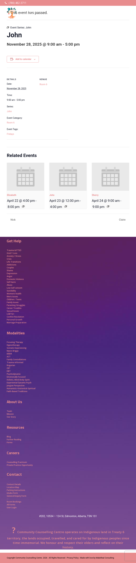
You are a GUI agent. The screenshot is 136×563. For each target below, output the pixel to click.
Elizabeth (11, 195)
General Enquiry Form (16, 496)
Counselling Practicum (17, 462)
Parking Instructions (16, 490)
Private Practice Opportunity (20, 465)
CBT (8, 368)
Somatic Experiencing (16, 348)
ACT (8, 356)
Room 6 (10, 122)
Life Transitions (14, 261)
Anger (9, 276)
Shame (10, 270)
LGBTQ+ (10, 314)
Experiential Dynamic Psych (19, 382)
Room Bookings (14, 501)
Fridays (10, 134)
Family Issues (13, 302)
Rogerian (11, 365)
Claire (122, 219)
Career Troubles (14, 308)
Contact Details (14, 484)
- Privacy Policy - (73, 558)
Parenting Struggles (16, 305)
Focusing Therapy (15, 342)
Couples (10, 267)
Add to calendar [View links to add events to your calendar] (23, 59)
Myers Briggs (13, 350)
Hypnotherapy (13, 345)
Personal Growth (15, 319)
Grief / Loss (12, 253)
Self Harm (11, 282)
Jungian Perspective (16, 385)
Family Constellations (17, 359)
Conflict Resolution (15, 316)
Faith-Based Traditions (17, 391)
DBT (9, 371)
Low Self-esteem (14, 287)
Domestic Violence (15, 279)
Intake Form (12, 493)
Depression (12, 273)
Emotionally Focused (16, 376)
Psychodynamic (14, 374)
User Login (12, 507)
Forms (10, 442)
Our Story (11, 417)
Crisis (9, 259)
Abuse (9, 285)
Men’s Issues (12, 296)
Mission (10, 414)
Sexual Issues (13, 311)
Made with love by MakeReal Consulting (97, 558)
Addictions (11, 264)
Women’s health (14, 293)
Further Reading (14, 439)
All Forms (11, 504)
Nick (13, 219)
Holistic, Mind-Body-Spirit (18, 379)
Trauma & (11, 250)
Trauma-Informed (15, 362)
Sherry (95, 195)
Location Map (13, 487)
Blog (9, 436)
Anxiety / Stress (14, 256)
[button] (127, 18)
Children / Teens (14, 299)
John (9, 111)
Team (9, 411)
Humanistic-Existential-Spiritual (21, 388)
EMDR (9, 353)
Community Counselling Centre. (29, 558)
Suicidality (11, 290)
